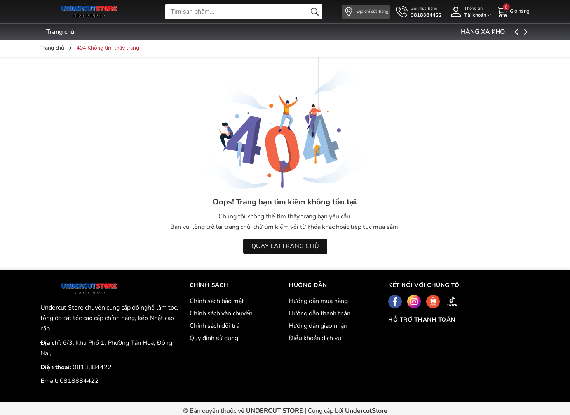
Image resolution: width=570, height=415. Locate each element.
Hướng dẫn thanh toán (319, 313)
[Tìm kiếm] (314, 11)
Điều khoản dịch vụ (315, 338)
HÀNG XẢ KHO (502, 32)
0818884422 (92, 367)
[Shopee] (433, 301)
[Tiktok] (452, 301)
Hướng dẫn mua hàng (318, 301)
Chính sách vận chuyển (221, 313)
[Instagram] (414, 301)
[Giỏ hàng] (513, 11)
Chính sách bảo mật (217, 301)
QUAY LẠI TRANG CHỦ (285, 246)
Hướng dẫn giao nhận (318, 326)
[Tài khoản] (469, 12)
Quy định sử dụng (214, 338)
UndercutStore (366, 410)
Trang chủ (60, 32)
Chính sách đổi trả (214, 326)
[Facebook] (395, 301)
